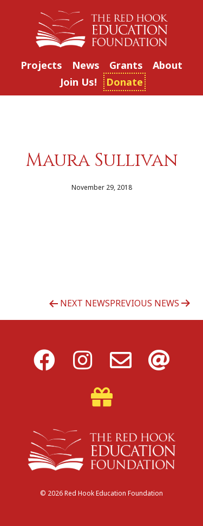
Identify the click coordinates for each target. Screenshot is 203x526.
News (86, 65)
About (167, 65)
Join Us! (78, 81)
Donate (124, 81)
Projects (41, 65)
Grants (126, 65)
